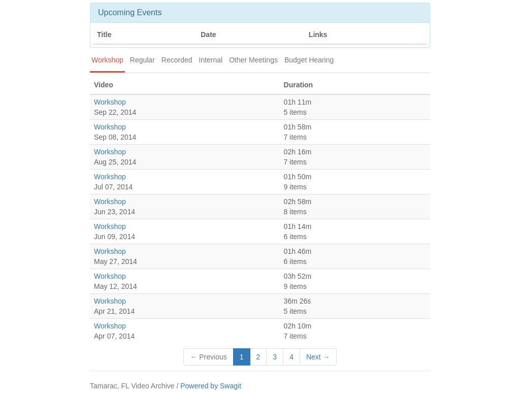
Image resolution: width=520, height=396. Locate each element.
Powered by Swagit (210, 386)
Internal (211, 60)
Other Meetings (253, 60)
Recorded (176, 60)
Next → (318, 357)
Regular (142, 60)
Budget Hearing (309, 60)
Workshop (107, 60)
